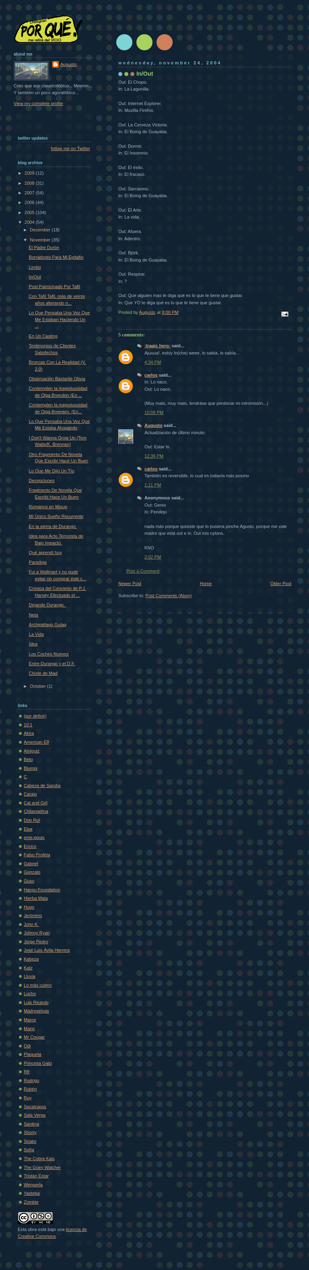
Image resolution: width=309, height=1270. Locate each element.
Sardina (31, 1124)
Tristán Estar (36, 1175)
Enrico (30, 846)
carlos (151, 375)
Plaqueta (32, 1054)
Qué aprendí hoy (45, 552)
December (41, 229)
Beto (28, 759)
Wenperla (33, 1184)
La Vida (36, 634)
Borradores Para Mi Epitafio (56, 257)
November (41, 239)
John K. (31, 924)
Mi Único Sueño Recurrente (56, 516)
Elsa (28, 829)
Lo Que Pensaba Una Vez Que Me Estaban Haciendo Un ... (59, 319)
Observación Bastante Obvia (57, 378)
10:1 (28, 724)
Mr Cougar (34, 1037)
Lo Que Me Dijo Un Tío (51, 470)
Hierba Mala (36, 898)
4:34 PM (152, 362)
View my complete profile (38, 103)
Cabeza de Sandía (42, 785)
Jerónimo (33, 915)
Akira (29, 733)
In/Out (35, 276)
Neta (33, 614)
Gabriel (31, 863)
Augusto (153, 425)
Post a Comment (142, 571)
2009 (30, 173)
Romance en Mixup (48, 506)
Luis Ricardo (36, 1002)
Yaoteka (32, 1193)
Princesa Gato (38, 1063)
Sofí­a (29, 1149)
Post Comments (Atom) (169, 595)
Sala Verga (34, 1115)
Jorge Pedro (36, 941)
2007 (30, 192)
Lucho (30, 993)
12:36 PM (153, 456)
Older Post (280, 583)
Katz (28, 967)
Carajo (30, 794)
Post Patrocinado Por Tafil (54, 286)
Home (206, 583)
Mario (29, 1028)
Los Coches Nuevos (49, 653)
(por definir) (35, 715)
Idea (33, 643)
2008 (30, 183)
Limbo (35, 267)
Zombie (31, 1202)
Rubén (30, 1089)
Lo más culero (38, 985)
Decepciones (42, 480)
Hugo (29, 907)
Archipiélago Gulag (47, 624)
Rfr (27, 1071)
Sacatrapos (35, 1106)
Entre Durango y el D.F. (52, 663)
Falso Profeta (37, 854)
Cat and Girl (35, 802)
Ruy (28, 1097)
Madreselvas (36, 1010)
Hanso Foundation (42, 889)
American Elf (36, 742)
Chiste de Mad (43, 673)
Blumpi (30, 768)
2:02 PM (152, 557)
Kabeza (31, 959)
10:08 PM (153, 412)
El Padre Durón (44, 247)
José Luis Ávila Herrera (47, 950)
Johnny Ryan (36, 932)
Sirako (30, 1141)
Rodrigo (31, 1080)
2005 (30, 212)
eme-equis (34, 837)
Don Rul (32, 820)
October (38, 686)
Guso (29, 880)
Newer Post (129, 583)
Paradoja (38, 562)
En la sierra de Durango (53, 526)
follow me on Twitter (70, 148)
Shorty (30, 1132)
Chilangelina (36, 811)
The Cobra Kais (39, 1158)
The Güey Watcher (42, 1167)
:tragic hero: (157, 345)
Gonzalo (32, 872)
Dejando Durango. (47, 604)
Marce (30, 1019)
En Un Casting (43, 336)
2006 (30, 202)
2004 (30, 222)
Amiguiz (31, 750)
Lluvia (29, 976)
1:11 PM (152, 484)
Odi (27, 1045)
